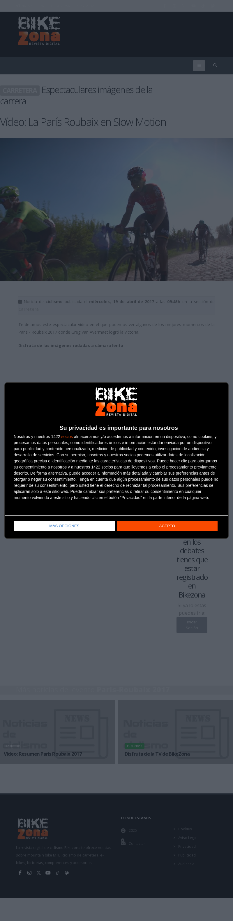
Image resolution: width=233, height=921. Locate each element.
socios (67, 437)
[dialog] (116, 460)
